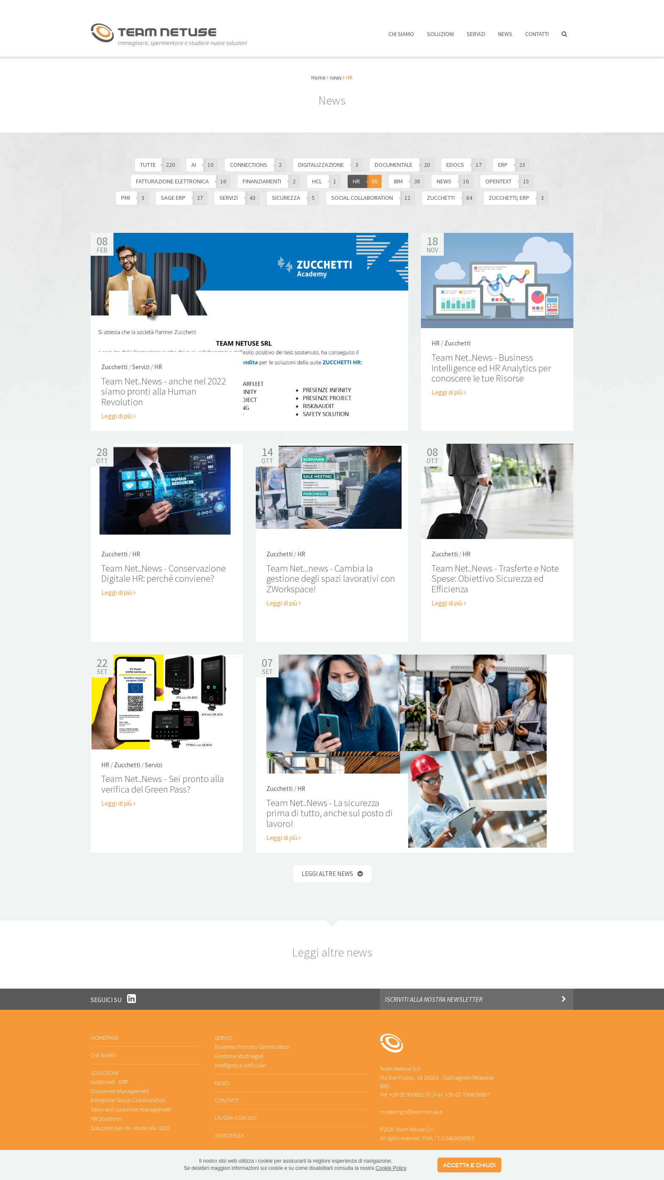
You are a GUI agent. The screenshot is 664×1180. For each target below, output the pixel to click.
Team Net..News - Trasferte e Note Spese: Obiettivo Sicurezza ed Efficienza (495, 572)
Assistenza (484, 7)
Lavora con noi (428, 7)
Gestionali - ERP (109, 1075)
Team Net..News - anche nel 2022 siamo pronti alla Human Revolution (163, 386)
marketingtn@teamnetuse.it (411, 1104)
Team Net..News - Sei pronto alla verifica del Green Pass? (161, 778)
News (505, 37)
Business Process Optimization (252, 1040)
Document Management (119, 1084)
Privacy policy (393, 1148)
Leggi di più (118, 410)
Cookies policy (426, 1148)
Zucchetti (114, 362)
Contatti (537, 37)
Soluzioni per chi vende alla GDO (130, 1120)
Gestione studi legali (239, 1049)
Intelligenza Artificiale (240, 1058)
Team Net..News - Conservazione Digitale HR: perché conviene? (162, 567)
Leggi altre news (327, 868)
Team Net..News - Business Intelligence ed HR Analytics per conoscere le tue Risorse (491, 361)
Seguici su (113, 993)
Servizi (476, 37)
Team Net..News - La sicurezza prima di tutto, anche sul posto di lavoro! (328, 808)
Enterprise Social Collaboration (128, 1093)
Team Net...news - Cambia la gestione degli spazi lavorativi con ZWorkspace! (330, 572)
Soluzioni (440, 37)
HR (158, 362)
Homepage (104, 1031)
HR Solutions (106, 1111)
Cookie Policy (391, 1168)
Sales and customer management (131, 1102)
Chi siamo (401, 37)
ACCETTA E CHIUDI (469, 1165)
